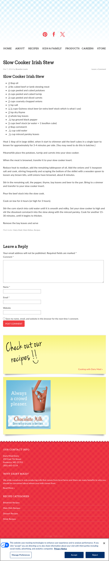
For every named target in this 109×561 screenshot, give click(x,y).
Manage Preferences (54, 536)
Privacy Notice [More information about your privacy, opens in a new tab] (60, 550)
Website (7, 308)
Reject (95, 557)
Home (7, 48)
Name (6, 287)
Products (72, 48)
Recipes (33, 48)
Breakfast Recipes (11, 502)
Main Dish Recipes (11, 508)
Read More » (9, 488)
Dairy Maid (17, 230)
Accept (74, 557)
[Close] (104, 545)
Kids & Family (52, 48)
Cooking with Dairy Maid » (90, 369)
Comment (8, 256)
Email (6, 297)
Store (101, 48)
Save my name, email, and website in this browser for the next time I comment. (42, 318)
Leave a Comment (99, 69)
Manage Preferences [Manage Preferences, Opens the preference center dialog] (21, 557)
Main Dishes (28, 230)
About (20, 48)
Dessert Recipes (10, 513)
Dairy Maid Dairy (54, 13)
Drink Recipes (9, 519)
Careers (87, 48)
